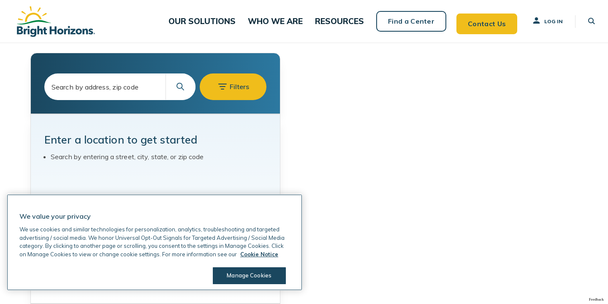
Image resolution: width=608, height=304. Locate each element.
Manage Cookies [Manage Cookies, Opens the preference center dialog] (247, 275)
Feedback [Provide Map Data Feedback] (596, 299)
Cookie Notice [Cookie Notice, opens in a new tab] (259, 254)
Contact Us (482, 21)
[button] (214, 21)
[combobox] (119, 86)
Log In (543, 20)
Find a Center (406, 21)
